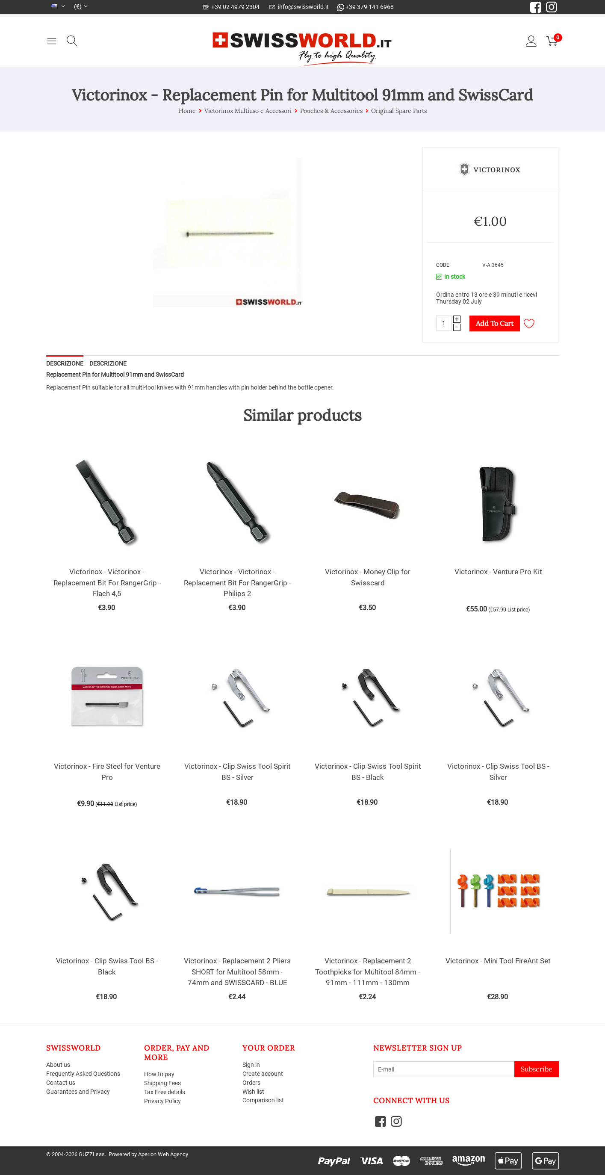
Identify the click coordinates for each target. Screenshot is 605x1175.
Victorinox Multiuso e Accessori (248, 111)
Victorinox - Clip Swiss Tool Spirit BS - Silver (237, 772)
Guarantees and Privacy (78, 1091)
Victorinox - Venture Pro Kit (498, 571)
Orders (251, 1082)
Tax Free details (164, 1092)
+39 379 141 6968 (365, 6)
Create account (262, 1073)
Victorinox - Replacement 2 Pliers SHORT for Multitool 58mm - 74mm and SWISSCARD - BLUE (237, 972)
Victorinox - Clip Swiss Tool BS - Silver (498, 772)
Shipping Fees (162, 1083)
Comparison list (263, 1100)
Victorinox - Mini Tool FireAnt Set (498, 961)
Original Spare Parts (399, 111)
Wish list (253, 1091)
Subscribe (536, 1069)
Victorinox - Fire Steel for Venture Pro (107, 772)
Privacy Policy (162, 1101)
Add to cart (495, 323)
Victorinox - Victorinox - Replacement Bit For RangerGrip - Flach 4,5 (107, 582)
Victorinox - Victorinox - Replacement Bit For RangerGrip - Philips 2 (237, 582)
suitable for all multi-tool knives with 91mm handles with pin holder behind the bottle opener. (212, 387)
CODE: (443, 265)
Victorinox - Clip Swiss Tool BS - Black (107, 966)
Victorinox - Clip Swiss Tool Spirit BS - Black (368, 772)
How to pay (159, 1074)
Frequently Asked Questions (83, 1073)
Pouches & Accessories (331, 111)
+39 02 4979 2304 (231, 6)
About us (58, 1064)
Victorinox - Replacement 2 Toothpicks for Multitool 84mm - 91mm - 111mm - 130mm (367, 972)
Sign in (251, 1064)
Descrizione (64, 363)
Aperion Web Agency (163, 1154)
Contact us (60, 1082)
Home (187, 111)
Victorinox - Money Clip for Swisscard (367, 577)
